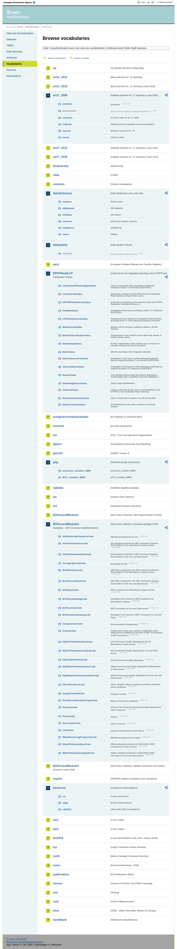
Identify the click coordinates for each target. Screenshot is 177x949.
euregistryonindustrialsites (70, 416)
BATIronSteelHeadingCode (76, 615)
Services (11, 69)
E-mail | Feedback (17, 938)
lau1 (55, 819)
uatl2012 (66, 809)
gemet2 (58, 453)
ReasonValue (69, 375)
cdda (56, 175)
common (58, 184)
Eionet (20, 27)
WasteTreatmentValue (73, 404)
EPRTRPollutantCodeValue (76, 302)
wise (56, 910)
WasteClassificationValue (75, 398)
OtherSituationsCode (73, 684)
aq (54, 68)
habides (58, 487)
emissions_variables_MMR (76, 470)
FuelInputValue (70, 310)
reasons (66, 131)
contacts (67, 201)
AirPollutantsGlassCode (75, 543)
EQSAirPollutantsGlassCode (77, 641)
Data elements (14, 51)
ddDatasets (68, 208)
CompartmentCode (72, 623)
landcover (59, 787)
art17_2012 (60, 147)
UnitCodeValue (70, 390)
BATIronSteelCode (72, 608)
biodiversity (60, 166)
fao (55, 435)
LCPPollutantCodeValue (75, 319)
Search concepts (81, 58)
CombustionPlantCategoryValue (79, 285)
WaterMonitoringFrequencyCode (79, 737)
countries (67, 117)
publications (61, 874)
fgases (57, 444)
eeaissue (67, 221)
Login (143, 2)
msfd (56, 856)
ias (55, 496)
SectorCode (68, 716)
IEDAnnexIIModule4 (66, 765)
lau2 (55, 829)
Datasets (11, 39)
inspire (57, 778)
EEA (21, 2)
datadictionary (62, 193)
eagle (65, 803)
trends (65, 137)
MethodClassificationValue (76, 335)
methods (67, 124)
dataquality (60, 244)
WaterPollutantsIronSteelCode (78, 753)
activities (67, 104)
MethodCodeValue (72, 343)
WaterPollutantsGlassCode (76, 744)
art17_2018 (60, 156)
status (65, 234)
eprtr (56, 264)
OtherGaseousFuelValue (75, 358)
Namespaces (13, 76)
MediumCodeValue (72, 327)
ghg (55, 462)
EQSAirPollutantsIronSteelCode (79, 650)
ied (55, 506)
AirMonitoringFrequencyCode (78, 536)
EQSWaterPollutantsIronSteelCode (80, 675)
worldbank (60, 919)
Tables (10, 45)
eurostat (58, 425)
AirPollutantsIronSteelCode (76, 554)
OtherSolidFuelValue (73, 366)
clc (64, 796)
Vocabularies (14, 63)
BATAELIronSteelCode (74, 581)
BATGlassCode (70, 590)
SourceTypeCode (71, 723)
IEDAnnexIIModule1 (66, 514)
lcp (55, 847)
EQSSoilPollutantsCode (74, 659)
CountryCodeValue (72, 294)
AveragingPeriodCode (74, 563)
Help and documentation (19, 33)
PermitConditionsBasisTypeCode (79, 700)
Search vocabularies (57, 58)
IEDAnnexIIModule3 (66, 524)
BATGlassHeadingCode (74, 599)
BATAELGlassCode (72, 570)
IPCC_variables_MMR (73, 477)
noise (56, 865)
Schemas (11, 57)
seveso (57, 883)
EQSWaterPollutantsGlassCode (78, 666)
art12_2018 (60, 86)
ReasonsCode (69, 707)
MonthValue (68, 352)
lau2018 (58, 838)
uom (56, 901)
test (55, 892)
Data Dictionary (32, 27)
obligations (68, 227)
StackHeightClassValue (74, 383)
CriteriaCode (69, 631)
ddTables (67, 215)
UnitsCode (67, 730)
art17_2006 (60, 95)
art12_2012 (60, 77)
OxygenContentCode (73, 693)
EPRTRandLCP (63, 273)
